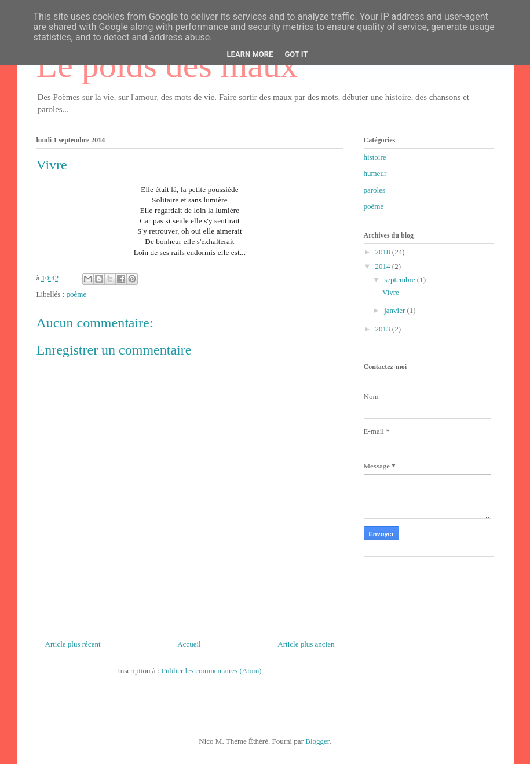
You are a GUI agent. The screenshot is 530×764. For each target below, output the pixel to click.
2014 (383, 266)
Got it (296, 54)
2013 (383, 328)
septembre (400, 279)
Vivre (390, 292)
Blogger (317, 741)
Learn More (250, 54)
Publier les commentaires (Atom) (212, 670)
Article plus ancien (305, 644)
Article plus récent (73, 644)
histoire (375, 157)
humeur (375, 173)
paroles (375, 190)
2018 (383, 252)
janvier (395, 310)
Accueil (188, 644)
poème (77, 294)
